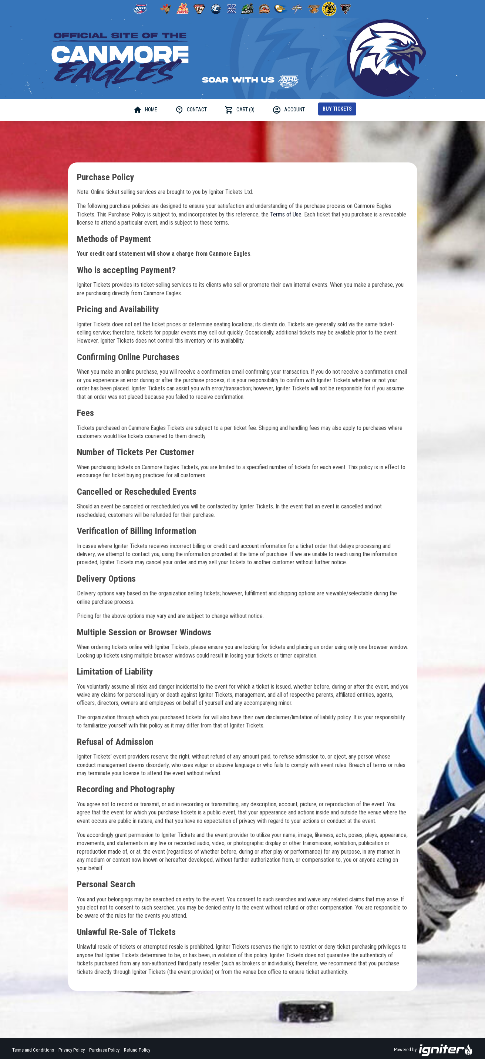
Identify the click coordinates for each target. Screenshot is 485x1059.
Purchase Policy (104, 1050)
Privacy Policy (71, 1050)
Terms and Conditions (33, 1050)
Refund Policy (137, 1050)
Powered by (433, 1050)
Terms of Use (286, 214)
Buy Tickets (337, 109)
